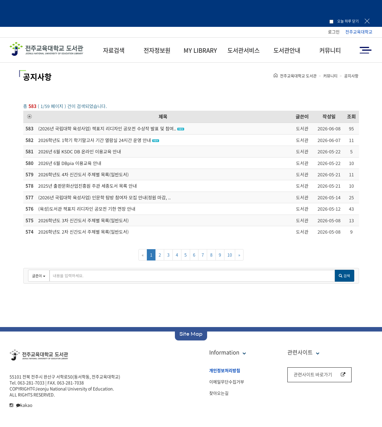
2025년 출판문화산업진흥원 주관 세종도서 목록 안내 (87, 186)
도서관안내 (286, 50)
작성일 (328, 116)
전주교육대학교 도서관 (298, 75)
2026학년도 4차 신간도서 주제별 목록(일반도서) (83, 174)
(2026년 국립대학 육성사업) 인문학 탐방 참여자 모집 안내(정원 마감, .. (104, 197)
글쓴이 (302, 116)
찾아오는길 (219, 393)
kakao (24, 405)
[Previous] (142, 254)
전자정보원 (157, 50)
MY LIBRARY (200, 50)
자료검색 (113, 50)
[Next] (239, 254)
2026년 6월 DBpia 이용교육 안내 (69, 163)
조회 (351, 116)
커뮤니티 (330, 50)
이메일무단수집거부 (226, 382)
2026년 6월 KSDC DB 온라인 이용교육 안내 (79, 151)
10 (229, 255)
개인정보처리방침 (224, 370)
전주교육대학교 (358, 32)
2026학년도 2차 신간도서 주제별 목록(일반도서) (83, 232)
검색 (344, 275)
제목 (163, 116)
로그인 (334, 32)
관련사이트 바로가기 (319, 374)
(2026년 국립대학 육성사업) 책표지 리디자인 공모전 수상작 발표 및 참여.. (107, 128)
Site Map (191, 334)
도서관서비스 (243, 50)
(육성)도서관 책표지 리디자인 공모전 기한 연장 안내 (86, 209)
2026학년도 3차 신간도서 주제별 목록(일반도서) (83, 220)
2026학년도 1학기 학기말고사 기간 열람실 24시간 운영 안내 (94, 140)
